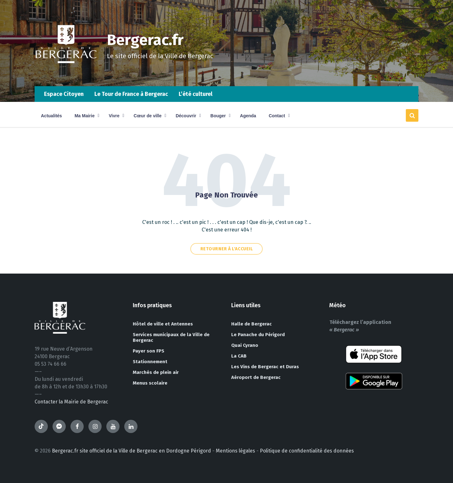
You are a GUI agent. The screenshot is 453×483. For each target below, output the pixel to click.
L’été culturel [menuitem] (195, 94)
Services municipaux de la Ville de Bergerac (171, 337)
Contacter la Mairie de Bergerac (71, 402)
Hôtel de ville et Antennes (163, 324)
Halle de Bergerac (251, 324)
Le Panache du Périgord (258, 334)
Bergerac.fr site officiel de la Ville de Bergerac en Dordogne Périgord (131, 451)
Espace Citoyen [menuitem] (64, 94)
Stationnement (150, 361)
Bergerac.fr (145, 40)
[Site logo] (66, 74)
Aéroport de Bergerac (256, 377)
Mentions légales (235, 451)
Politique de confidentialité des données (307, 451)
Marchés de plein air (156, 372)
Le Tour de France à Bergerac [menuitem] (131, 94)
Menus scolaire (150, 383)
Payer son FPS (148, 351)
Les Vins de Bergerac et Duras (265, 366)
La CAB (239, 356)
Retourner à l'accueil (226, 249)
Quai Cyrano (244, 345)
